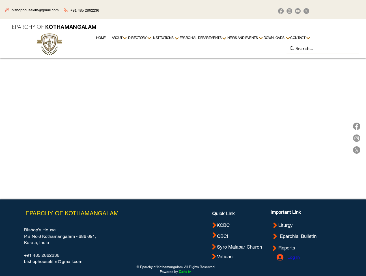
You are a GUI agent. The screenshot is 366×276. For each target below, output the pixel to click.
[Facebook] (281, 11)
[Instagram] (289, 11)
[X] (306, 11)
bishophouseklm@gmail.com (35, 10)
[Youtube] (298, 11)
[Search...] (321, 49)
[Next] (308, 38)
